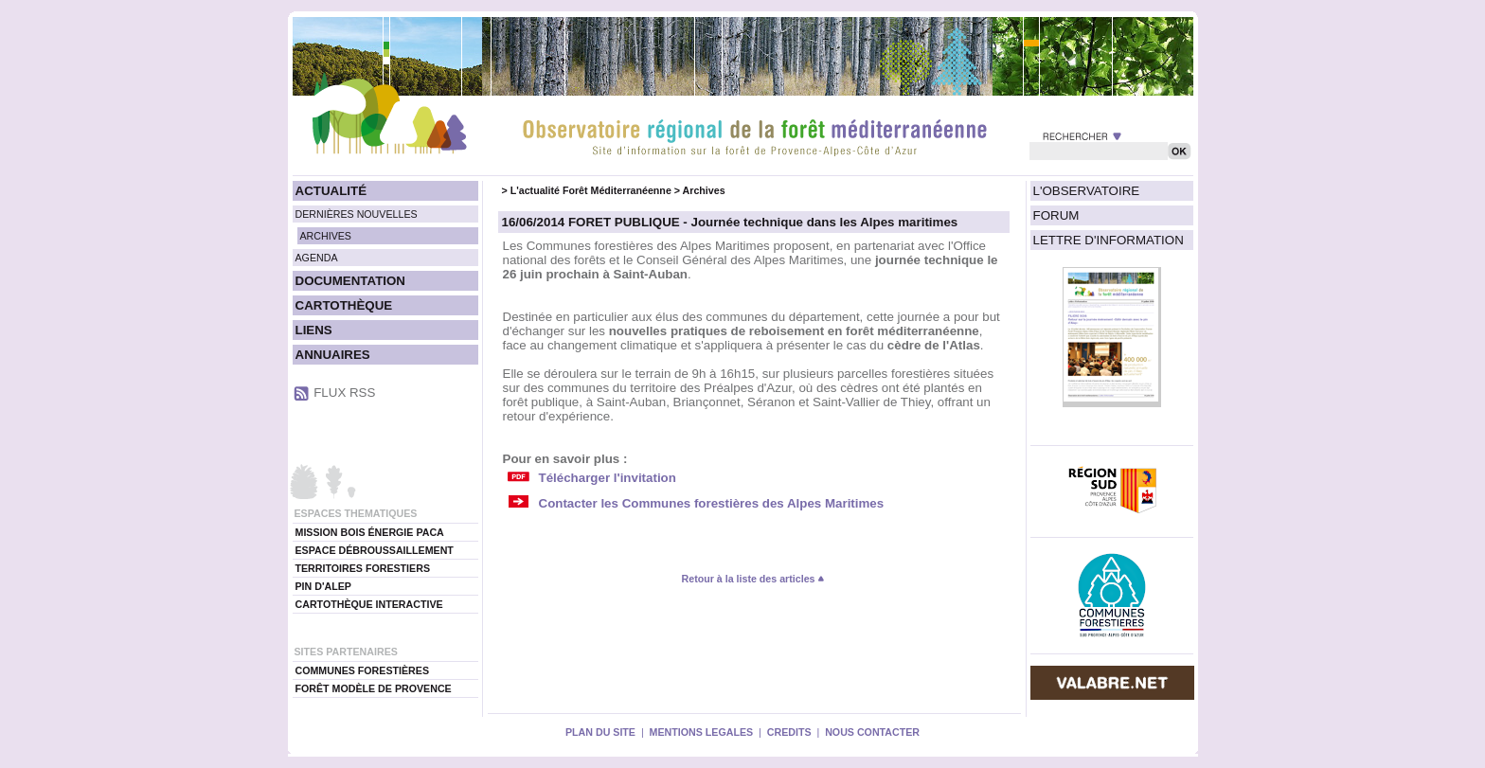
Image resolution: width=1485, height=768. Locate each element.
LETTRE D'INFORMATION (1108, 240)
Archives (704, 190)
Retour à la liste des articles (754, 578)
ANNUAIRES (332, 355)
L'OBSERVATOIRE (1086, 191)
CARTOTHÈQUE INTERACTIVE (369, 604)
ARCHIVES (325, 235)
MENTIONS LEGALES (702, 732)
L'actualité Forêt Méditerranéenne (590, 190)
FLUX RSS (344, 392)
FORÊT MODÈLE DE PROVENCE (373, 688)
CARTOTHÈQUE (344, 305)
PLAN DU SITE (600, 732)
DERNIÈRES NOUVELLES (356, 214)
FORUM (1056, 215)
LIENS (313, 330)
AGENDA (316, 257)
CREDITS (789, 732)
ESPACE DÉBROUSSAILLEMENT (374, 550)
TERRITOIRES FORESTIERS (363, 568)
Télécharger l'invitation (607, 478)
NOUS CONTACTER (872, 732)
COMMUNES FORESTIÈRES (362, 670)
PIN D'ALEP (323, 586)
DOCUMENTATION (350, 281)
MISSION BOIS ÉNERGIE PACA (369, 532)
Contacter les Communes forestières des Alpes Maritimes (712, 503)
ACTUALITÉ (331, 191)
